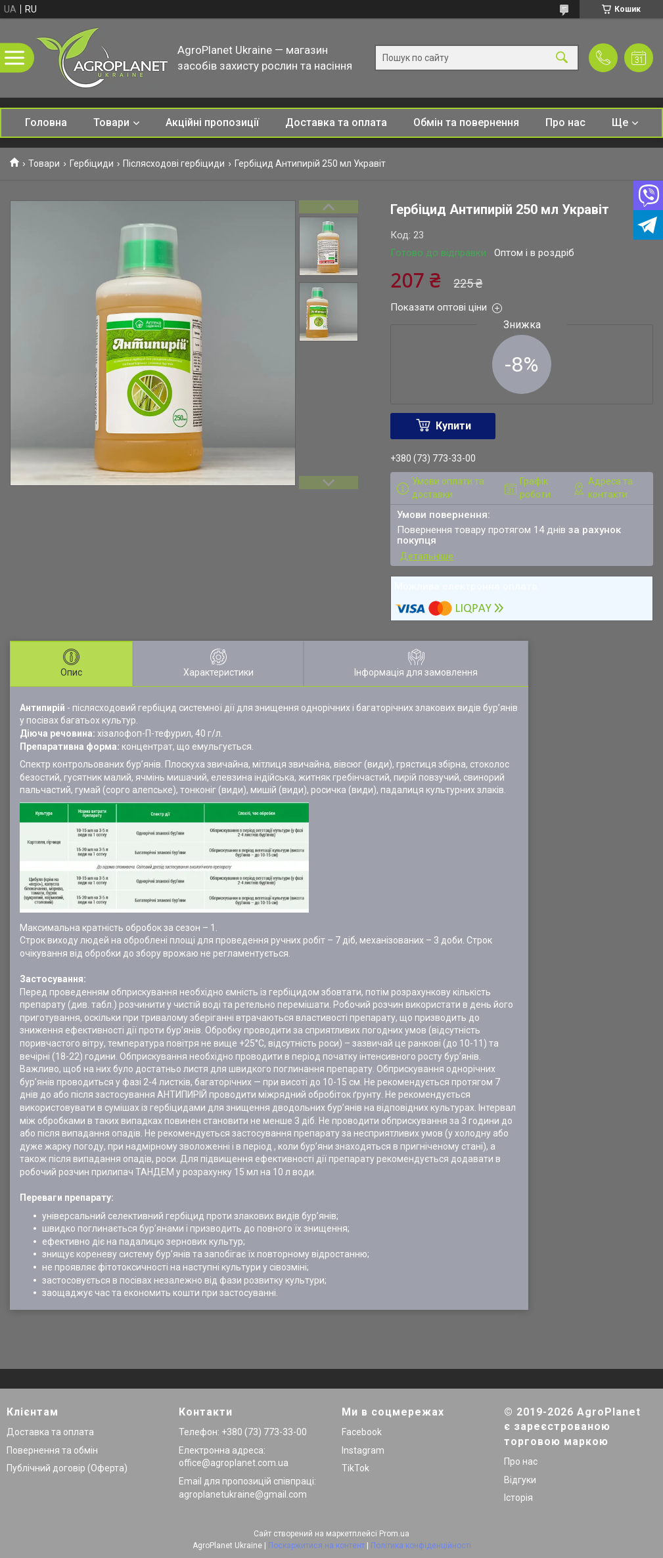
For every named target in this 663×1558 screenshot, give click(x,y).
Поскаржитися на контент (316, 1545)
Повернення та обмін (52, 1450)
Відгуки (520, 1480)
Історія (518, 1497)
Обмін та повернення (466, 122)
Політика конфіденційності (421, 1545)
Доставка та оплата (336, 122)
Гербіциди (92, 163)
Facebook (362, 1432)
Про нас (565, 122)
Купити (453, 426)
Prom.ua (394, 1533)
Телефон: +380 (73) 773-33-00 (243, 1432)
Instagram (363, 1450)
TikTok (355, 1468)
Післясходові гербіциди (174, 163)
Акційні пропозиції (212, 122)
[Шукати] (562, 58)
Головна (46, 122)
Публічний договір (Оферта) (67, 1468)
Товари (111, 122)
